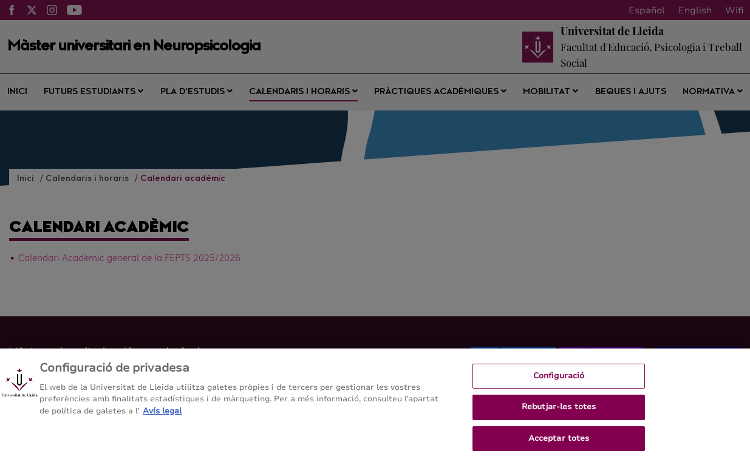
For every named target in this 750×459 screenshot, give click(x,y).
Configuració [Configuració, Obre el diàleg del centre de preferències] (559, 381)
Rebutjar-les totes (559, 412)
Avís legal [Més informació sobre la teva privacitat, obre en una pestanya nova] (162, 416)
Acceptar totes (559, 443)
